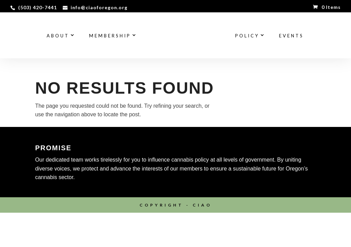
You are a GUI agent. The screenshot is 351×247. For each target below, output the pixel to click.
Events (291, 35)
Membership (110, 35)
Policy (247, 35)
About (58, 35)
